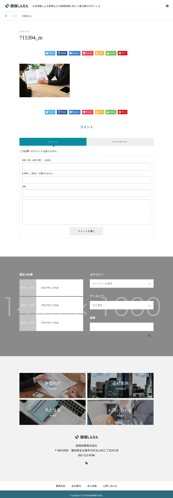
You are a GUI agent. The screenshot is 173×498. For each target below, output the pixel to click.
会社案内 (76, 486)
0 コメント (52, 142)
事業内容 (60, 486)
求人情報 (92, 486)
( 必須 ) (36, 160)
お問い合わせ (110, 486)
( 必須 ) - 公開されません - (38, 173)
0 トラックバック (120, 142)
